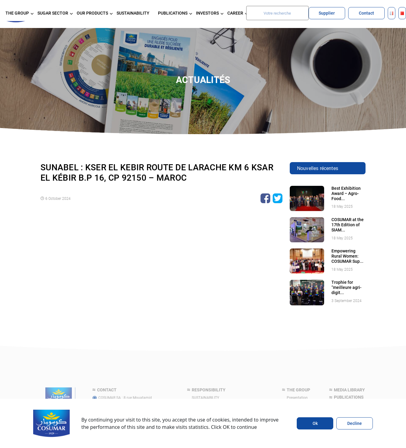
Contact (366, 13)
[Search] (277, 13)
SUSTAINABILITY (133, 13)
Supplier (327, 13)
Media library (349, 398)
